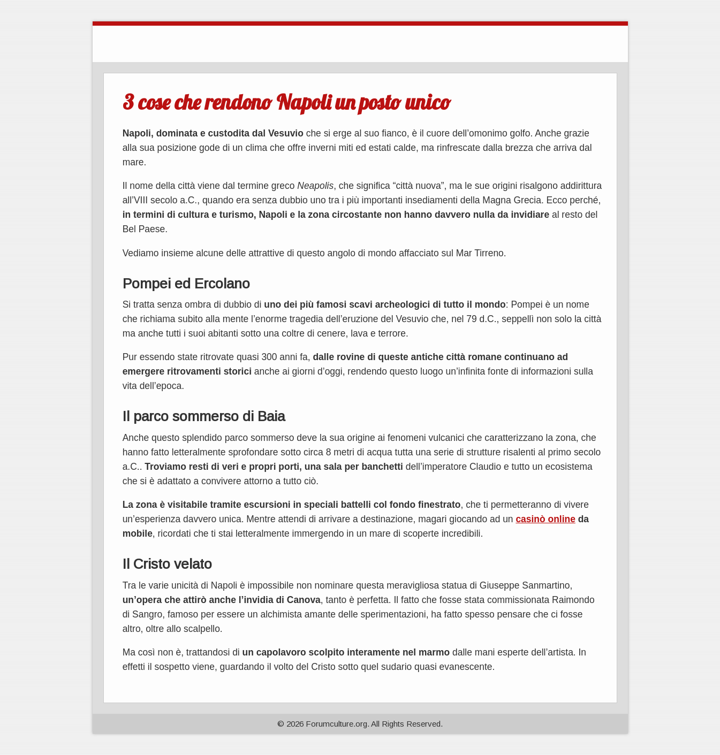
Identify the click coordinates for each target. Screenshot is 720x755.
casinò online (545, 519)
